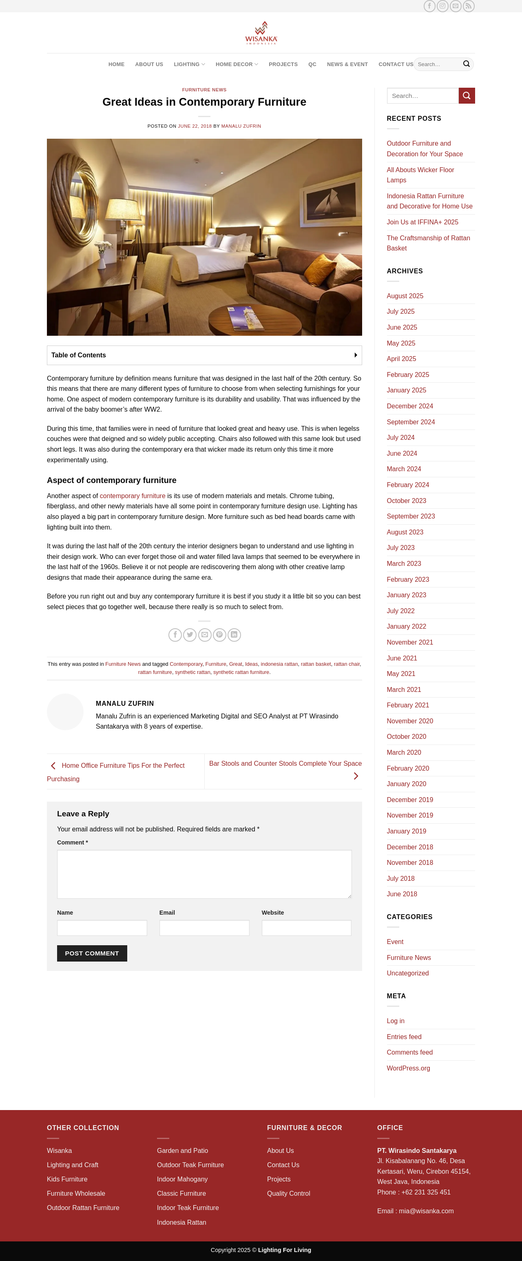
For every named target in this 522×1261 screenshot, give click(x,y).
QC (312, 64)
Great (235, 664)
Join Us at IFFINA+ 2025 (423, 222)
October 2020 (407, 736)
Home (116, 64)
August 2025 (405, 296)
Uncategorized (408, 973)
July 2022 (401, 610)
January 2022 (407, 626)
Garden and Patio (182, 1150)
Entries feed (404, 1036)
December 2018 (410, 847)
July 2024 (401, 437)
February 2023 (408, 579)
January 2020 (407, 783)
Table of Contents (78, 355)
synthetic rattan (192, 672)
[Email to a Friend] (205, 635)
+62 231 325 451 (426, 1192)
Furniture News (204, 89)
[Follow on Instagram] (443, 6)
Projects (283, 64)
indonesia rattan (279, 664)
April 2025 (401, 358)
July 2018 (401, 878)
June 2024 (402, 453)
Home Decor (237, 64)
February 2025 (408, 374)
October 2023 (407, 500)
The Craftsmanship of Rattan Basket (429, 243)
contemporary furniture (133, 495)
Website (273, 912)
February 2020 (408, 768)
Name (65, 912)
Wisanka (60, 1150)
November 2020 (410, 721)
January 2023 (407, 595)
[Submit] (466, 64)
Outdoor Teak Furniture (190, 1164)
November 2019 (410, 815)
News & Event (347, 64)
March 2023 (404, 563)
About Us (149, 64)
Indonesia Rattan (181, 1222)
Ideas (251, 664)
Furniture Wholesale (76, 1193)
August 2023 (405, 532)
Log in (396, 1020)
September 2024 (411, 422)
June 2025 (402, 327)
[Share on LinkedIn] (234, 635)
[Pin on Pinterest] (219, 635)
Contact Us (396, 64)
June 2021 (402, 658)
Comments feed (410, 1052)
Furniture (216, 664)
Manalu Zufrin (241, 126)
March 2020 (404, 752)
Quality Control (288, 1193)
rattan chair (347, 664)
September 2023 (411, 516)
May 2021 (401, 673)
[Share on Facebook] (175, 635)
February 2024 (408, 484)
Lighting (189, 64)
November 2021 (410, 642)
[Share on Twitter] (190, 635)
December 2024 (410, 406)
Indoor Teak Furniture (188, 1207)
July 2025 (401, 311)
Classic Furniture (181, 1193)
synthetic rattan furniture (241, 672)
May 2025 (401, 343)
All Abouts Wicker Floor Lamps (420, 175)
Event (395, 941)
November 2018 (410, 862)
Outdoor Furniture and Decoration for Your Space (425, 148)
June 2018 (402, 894)
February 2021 (408, 705)
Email (167, 912)
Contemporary (186, 664)
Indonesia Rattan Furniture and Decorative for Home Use (430, 201)
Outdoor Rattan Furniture (83, 1207)
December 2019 (410, 799)
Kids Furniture (67, 1179)
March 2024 (404, 468)
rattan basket (316, 664)
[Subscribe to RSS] (469, 6)
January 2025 (407, 390)
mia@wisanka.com (426, 1211)
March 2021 (404, 689)
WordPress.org (408, 1068)
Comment (72, 842)
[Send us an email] (456, 6)
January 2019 (407, 831)
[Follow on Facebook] (430, 6)
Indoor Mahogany (182, 1179)
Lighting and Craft (72, 1164)
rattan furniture (155, 672)
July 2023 (401, 547)
